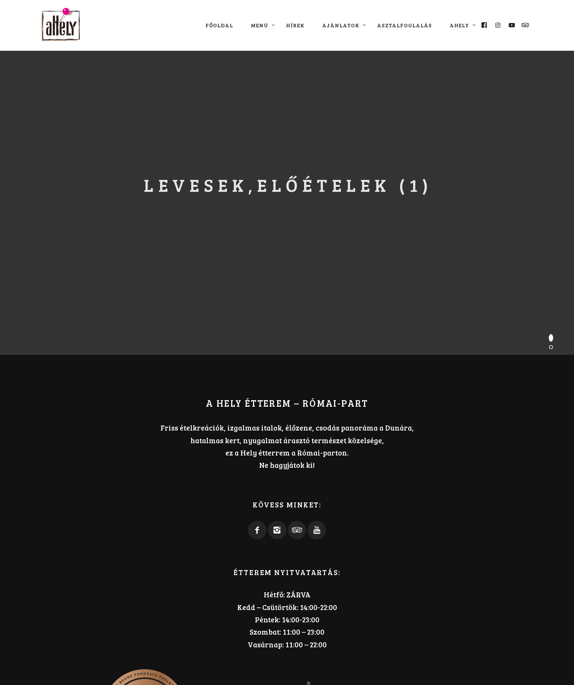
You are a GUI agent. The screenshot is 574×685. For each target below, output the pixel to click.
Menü (259, 25)
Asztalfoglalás (404, 25)
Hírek (295, 25)
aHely (459, 25)
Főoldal (219, 25)
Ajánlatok (340, 25)
